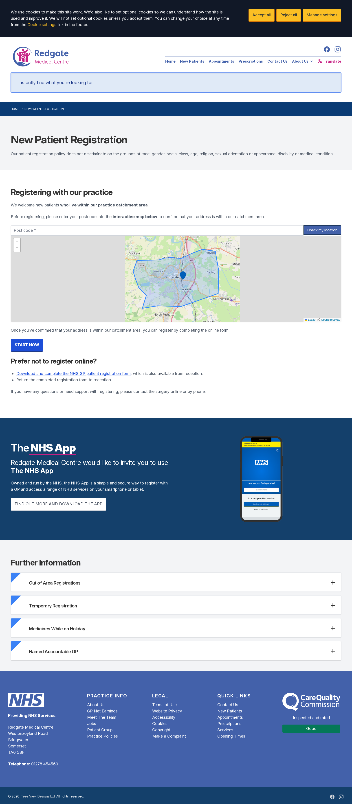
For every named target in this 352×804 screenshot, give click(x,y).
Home (170, 61)
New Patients (192, 61)
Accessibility (163, 717)
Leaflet (310, 319)
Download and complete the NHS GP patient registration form (73, 373)
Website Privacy (167, 711)
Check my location (322, 230)
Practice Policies (102, 736)
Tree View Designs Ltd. (38, 796)
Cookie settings (41, 24)
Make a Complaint (169, 736)
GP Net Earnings (102, 711)
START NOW (27, 344)
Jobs (91, 723)
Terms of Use (164, 704)
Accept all (261, 15)
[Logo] (83, 56)
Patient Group (99, 729)
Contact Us (277, 61)
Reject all (288, 15)
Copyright (161, 729)
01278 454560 (44, 764)
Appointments (221, 61)
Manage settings (321, 15)
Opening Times (231, 736)
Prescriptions (251, 61)
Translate (329, 61)
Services (225, 729)
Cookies (159, 723)
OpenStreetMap (330, 319)
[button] (183, 275)
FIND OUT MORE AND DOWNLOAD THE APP (58, 504)
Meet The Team (101, 717)
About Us (303, 61)
